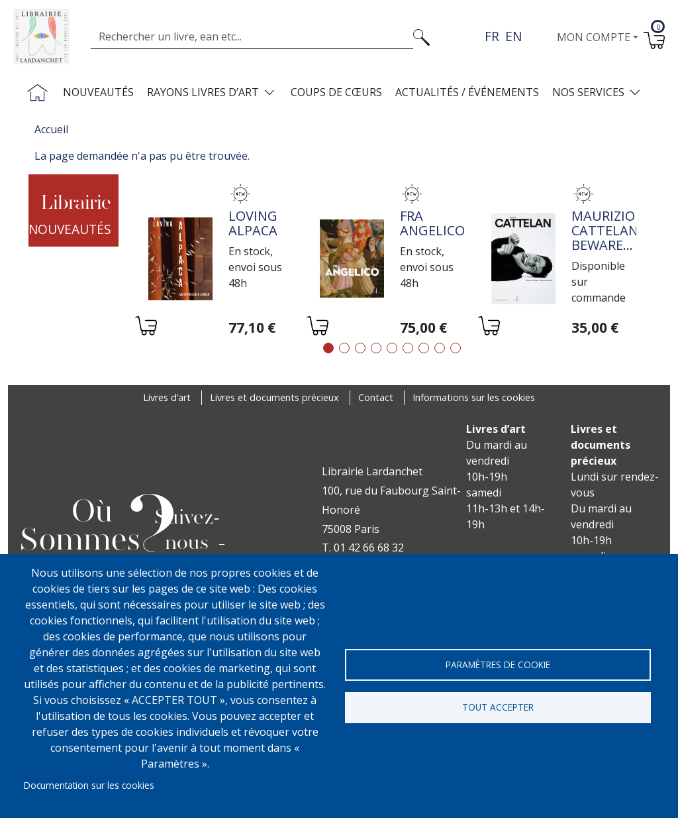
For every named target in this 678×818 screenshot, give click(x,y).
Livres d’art (167, 397)
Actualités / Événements (467, 92)
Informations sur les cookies (473, 397)
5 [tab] (392, 348)
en (513, 36)
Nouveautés (98, 92)
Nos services (588, 92)
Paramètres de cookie (498, 664)
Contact (375, 397)
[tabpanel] (221, 260)
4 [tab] (376, 348)
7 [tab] (423, 348)
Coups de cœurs (336, 92)
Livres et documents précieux (274, 397)
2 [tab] (344, 348)
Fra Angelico (432, 223)
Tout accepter (498, 707)
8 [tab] (439, 348)
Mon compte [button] (593, 37)
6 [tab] (408, 348)
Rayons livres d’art (203, 92)
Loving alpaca (252, 223)
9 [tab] (455, 348)
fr (492, 36)
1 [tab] (328, 348)
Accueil (51, 129)
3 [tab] (360, 348)
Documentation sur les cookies (89, 785)
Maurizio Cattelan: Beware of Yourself (606, 245)
